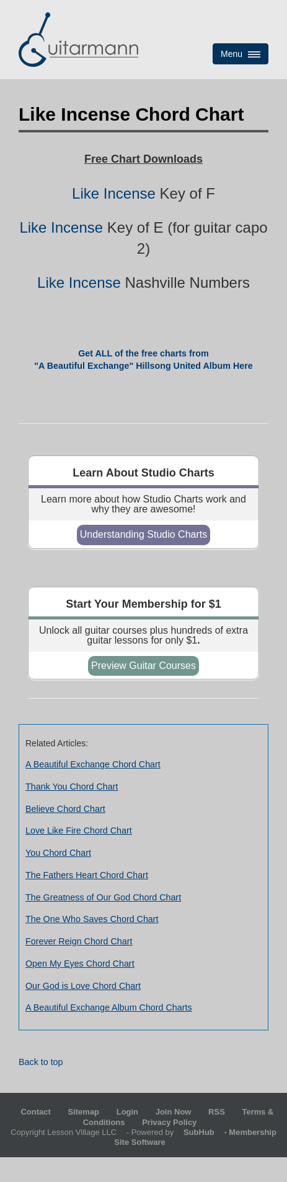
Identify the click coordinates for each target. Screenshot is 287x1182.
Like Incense (114, 193)
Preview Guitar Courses (143, 665)
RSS (216, 1111)
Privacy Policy (169, 1122)
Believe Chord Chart (65, 809)
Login (127, 1111)
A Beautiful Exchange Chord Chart (93, 764)
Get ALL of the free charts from (143, 353)
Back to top (41, 1062)
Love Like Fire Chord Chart (78, 830)
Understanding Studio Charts (143, 534)
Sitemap (83, 1111)
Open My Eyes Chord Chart (80, 963)
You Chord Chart (58, 853)
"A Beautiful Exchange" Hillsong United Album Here (143, 366)
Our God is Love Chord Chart (83, 986)
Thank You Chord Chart (71, 787)
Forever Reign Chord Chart (78, 941)
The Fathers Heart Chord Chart (86, 875)
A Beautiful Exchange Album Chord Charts (108, 1007)
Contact (35, 1111)
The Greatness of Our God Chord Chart (103, 897)
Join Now (174, 1111)
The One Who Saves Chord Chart (92, 919)
